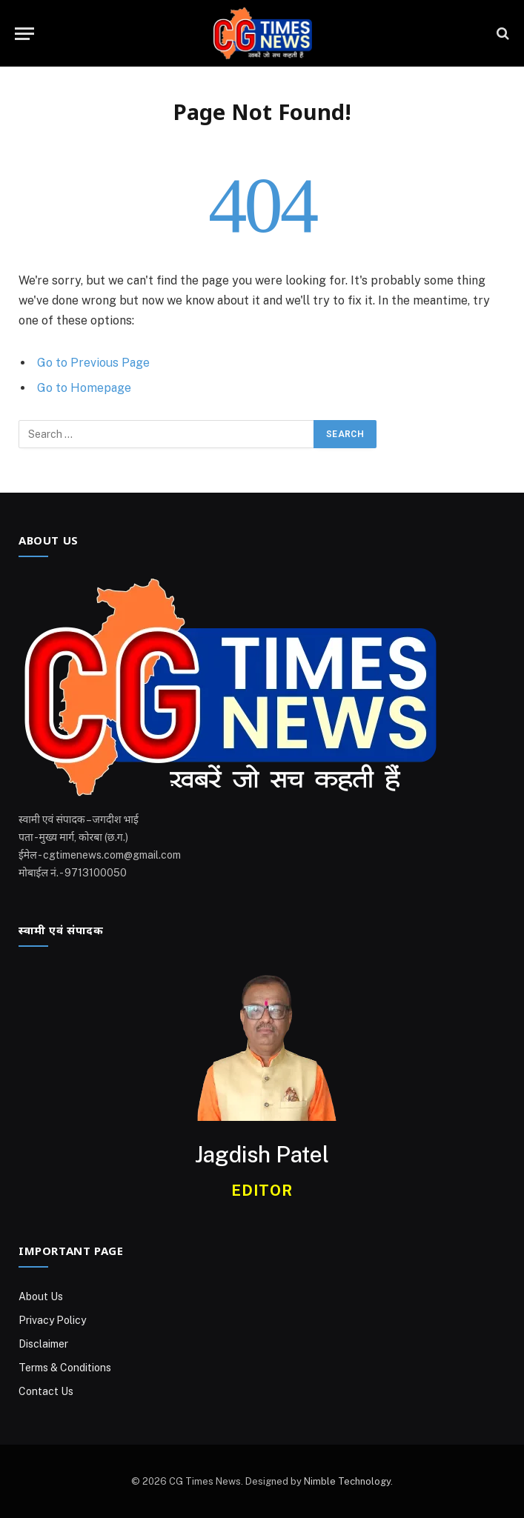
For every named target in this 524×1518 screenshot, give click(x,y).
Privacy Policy (52, 1320)
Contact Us (46, 1391)
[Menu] (24, 33)
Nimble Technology (347, 1481)
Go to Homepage (84, 388)
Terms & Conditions (65, 1368)
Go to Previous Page (93, 363)
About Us (41, 1296)
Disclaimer (43, 1344)
